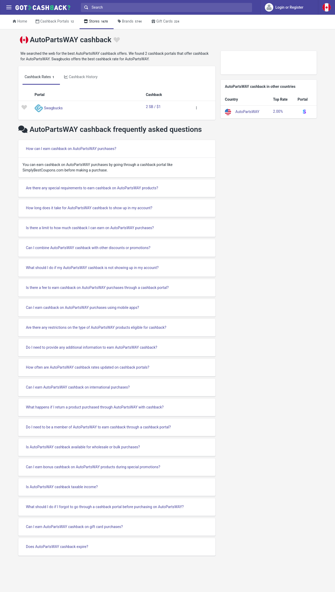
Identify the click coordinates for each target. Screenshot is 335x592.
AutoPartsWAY (247, 111)
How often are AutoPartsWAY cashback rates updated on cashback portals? (87, 367)
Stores (96, 21)
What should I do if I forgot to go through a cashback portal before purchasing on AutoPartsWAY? (105, 507)
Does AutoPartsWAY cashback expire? (57, 547)
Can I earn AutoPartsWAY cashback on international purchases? (78, 387)
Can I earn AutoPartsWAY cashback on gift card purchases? (74, 527)
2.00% (278, 111)
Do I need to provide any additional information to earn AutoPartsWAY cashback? (91, 347)
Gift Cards (166, 21)
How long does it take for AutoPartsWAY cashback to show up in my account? (89, 208)
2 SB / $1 (153, 107)
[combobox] (165, 7)
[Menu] (8, 7)
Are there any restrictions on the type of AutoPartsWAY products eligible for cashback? (96, 327)
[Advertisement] (269, 62)
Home (20, 21)
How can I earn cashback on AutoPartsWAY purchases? (71, 149)
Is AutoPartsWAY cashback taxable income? (62, 487)
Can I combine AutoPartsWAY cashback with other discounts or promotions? (88, 248)
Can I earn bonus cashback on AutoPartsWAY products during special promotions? (93, 467)
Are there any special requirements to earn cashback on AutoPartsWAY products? (92, 188)
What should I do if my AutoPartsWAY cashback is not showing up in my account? (92, 268)
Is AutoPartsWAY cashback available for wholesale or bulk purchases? (83, 447)
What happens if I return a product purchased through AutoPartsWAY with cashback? (95, 407)
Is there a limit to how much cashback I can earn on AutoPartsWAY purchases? (90, 228)
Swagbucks (53, 108)
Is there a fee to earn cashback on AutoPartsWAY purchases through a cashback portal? (97, 288)
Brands (130, 21)
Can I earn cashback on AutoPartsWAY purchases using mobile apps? (82, 307)
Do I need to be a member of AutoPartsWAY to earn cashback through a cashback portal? (98, 427)
